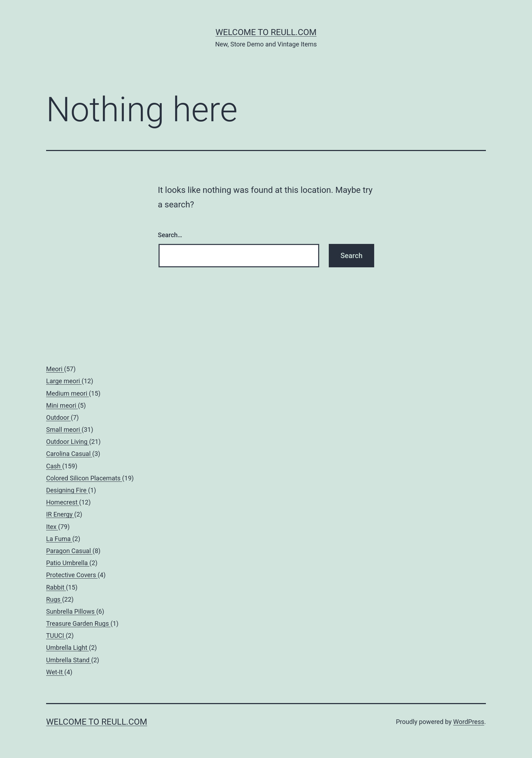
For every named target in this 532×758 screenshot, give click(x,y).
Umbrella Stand (68, 660)
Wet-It (55, 672)
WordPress (468, 721)
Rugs (54, 599)
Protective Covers (72, 575)
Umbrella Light (67, 647)
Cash (54, 466)
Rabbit (56, 587)
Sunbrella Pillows (71, 611)
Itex (52, 526)
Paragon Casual (69, 550)
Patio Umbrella (67, 563)
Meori (55, 369)
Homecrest (62, 502)
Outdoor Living (67, 441)
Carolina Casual (69, 453)
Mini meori (62, 405)
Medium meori (67, 393)
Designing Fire (67, 490)
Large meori (64, 381)
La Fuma (59, 538)
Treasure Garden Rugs (78, 623)
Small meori (64, 429)
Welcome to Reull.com (265, 32)
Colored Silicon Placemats (84, 478)
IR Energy (60, 514)
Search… (170, 235)
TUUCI (56, 635)
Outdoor (58, 417)
